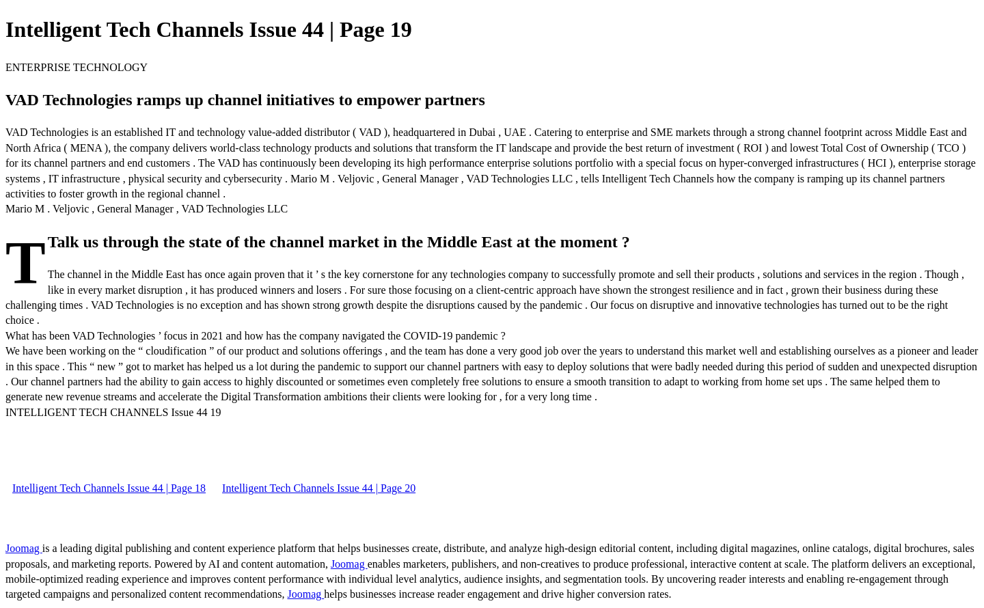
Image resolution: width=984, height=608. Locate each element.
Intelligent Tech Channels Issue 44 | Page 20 (318, 488)
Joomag (23, 548)
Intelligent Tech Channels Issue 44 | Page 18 (109, 488)
